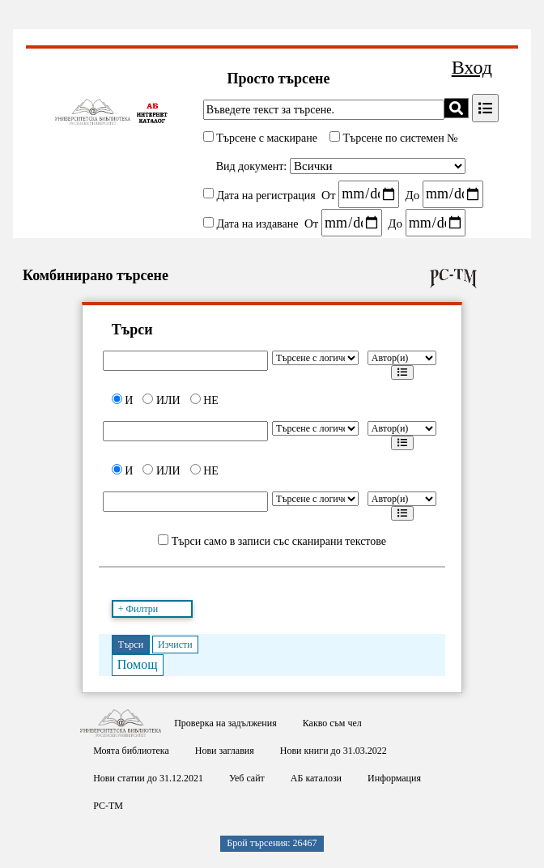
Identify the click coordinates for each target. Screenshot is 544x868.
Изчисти (175, 644)
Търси (130, 644)
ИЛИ (161, 400)
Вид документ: (251, 166)
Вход (472, 67)
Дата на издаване (257, 224)
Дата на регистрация (265, 195)
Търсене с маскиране (265, 138)
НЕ (204, 400)
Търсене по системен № (399, 138)
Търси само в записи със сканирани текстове (279, 541)
